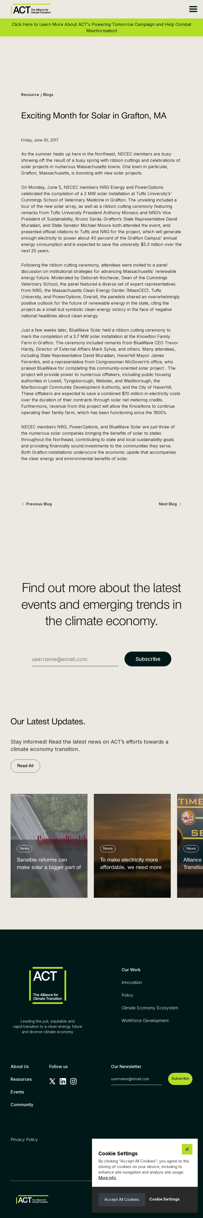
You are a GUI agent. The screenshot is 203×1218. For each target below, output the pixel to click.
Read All (25, 766)
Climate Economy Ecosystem (150, 1007)
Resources (21, 1079)
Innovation (132, 982)
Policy (127, 995)
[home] (31, 9)
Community (22, 1104)
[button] (193, 9)
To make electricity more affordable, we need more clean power (131, 865)
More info (107, 1177)
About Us (20, 1066)
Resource (30, 94)
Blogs (48, 94)
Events (17, 1092)
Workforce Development (145, 1020)
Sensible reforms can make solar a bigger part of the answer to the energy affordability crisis (49, 865)
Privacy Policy (24, 1139)
